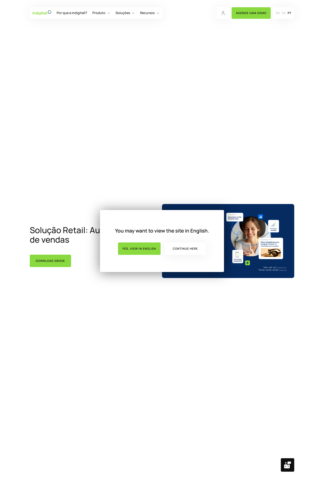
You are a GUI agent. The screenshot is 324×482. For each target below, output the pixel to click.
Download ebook (50, 261)
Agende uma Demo (251, 13)
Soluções (123, 13)
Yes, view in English (139, 249)
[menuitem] (278, 12)
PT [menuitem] (289, 13)
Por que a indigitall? (72, 13)
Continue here (185, 249)
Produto (98, 13)
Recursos (147, 13)
